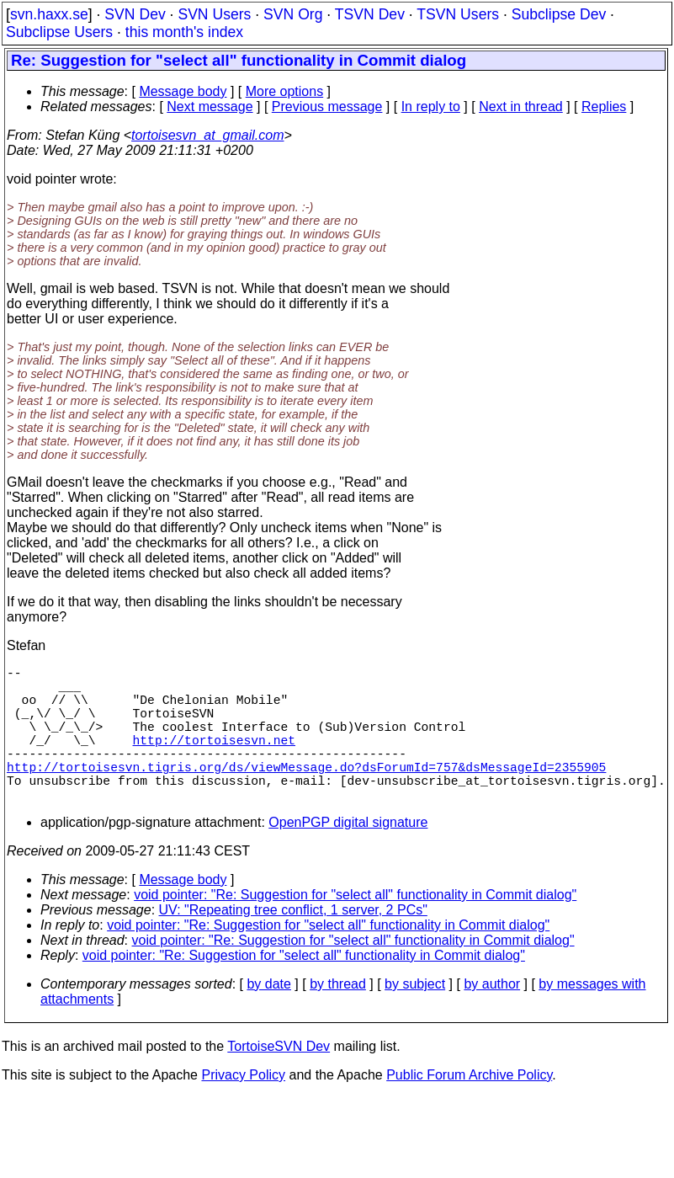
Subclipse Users (59, 32)
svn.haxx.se (49, 14)
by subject (415, 1017)
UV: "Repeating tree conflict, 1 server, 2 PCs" (293, 943)
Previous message (327, 106)
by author (492, 1017)
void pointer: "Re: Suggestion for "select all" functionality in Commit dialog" (355, 928)
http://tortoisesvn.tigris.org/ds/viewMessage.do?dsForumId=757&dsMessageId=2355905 (306, 793)
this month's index (184, 32)
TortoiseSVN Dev (278, 1080)
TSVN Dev (370, 14)
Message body (182, 91)
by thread (338, 1017)
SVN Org (292, 14)
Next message (209, 106)
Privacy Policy (243, 1108)
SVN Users (214, 14)
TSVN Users (458, 14)
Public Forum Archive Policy (469, 1108)
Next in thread (521, 106)
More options (285, 91)
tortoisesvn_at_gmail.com (207, 135)
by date (268, 1017)
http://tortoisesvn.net (214, 759)
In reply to (430, 106)
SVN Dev (134, 14)
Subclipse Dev (559, 14)
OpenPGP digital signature (347, 856)
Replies (603, 106)
